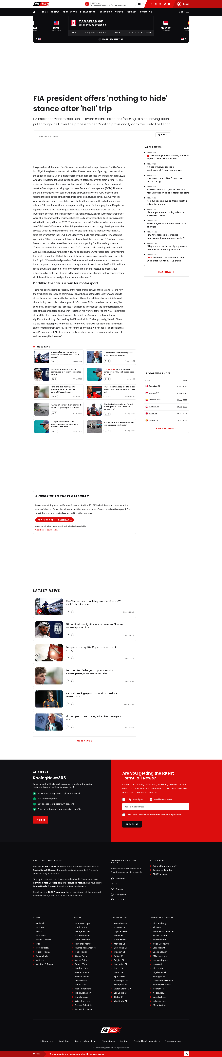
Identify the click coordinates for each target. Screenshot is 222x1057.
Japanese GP (120, 931)
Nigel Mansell (159, 972)
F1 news (55, 12)
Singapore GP (120, 984)
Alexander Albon (83, 993)
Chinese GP (119, 927)
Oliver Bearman (82, 1001)
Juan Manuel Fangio (163, 981)
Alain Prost (158, 927)
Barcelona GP (120, 948)
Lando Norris (40, 886)
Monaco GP (119, 944)
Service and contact (163, 870)
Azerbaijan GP (121, 981)
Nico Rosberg (159, 923)
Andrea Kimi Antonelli (85, 948)
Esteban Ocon (82, 968)
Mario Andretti (160, 1005)
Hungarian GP (120, 964)
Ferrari (39, 931)
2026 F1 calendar (57, 892)
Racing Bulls (42, 956)
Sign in (40, 820)
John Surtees (159, 1001)
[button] (56, 26)
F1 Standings (87, 12)
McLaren (40, 927)
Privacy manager (173, 1041)
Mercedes (41, 935)
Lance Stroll (80, 984)
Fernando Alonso (76, 882)
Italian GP (118, 972)
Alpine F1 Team (43, 940)
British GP (118, 956)
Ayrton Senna (159, 940)
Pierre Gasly (81, 981)
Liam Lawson (81, 997)
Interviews (105, 12)
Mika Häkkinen (160, 956)
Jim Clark (157, 964)
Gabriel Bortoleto (83, 1009)
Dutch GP (118, 968)
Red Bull (40, 923)
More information (111, 39)
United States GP (122, 989)
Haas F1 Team (43, 952)
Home (45, 12)
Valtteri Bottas (82, 972)
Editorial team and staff (165, 866)
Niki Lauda (158, 968)
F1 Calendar (70, 12)
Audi (38, 944)
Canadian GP (120, 940)
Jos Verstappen (160, 960)
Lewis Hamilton (82, 940)
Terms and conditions (86, 1041)
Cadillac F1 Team (44, 964)
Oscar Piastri (81, 956)
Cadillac (113, 167)
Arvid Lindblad (82, 976)
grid (51, 222)
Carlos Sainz (81, 960)
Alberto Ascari (160, 935)
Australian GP (120, 923)
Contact (124, 1041)
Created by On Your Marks (147, 1041)
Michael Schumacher (163, 931)
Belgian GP (119, 960)
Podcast (131, 12)
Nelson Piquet (159, 993)
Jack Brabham (160, 997)
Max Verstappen (53, 882)
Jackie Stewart (160, 952)
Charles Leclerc (77, 886)
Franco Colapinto (83, 1005)
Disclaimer (64, 1041)
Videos (119, 12)
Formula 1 (85, 188)
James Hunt (159, 948)
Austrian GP (119, 952)
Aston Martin (42, 948)
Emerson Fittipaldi (162, 984)
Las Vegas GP (120, 993)
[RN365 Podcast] (105, 4)
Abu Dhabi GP (120, 1001)
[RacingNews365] (111, 1030)
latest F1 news (49, 866)
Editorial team (47, 1041)
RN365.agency (160, 874)
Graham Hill (158, 989)
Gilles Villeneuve (161, 944)
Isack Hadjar (81, 952)
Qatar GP (118, 997)
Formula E (146, 12)
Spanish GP (119, 976)
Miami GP (118, 935)
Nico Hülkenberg (83, 989)
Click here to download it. (46, 529)
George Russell (56, 886)
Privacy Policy (108, 1041)
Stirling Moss (159, 976)
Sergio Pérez (81, 964)
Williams (40, 960)
